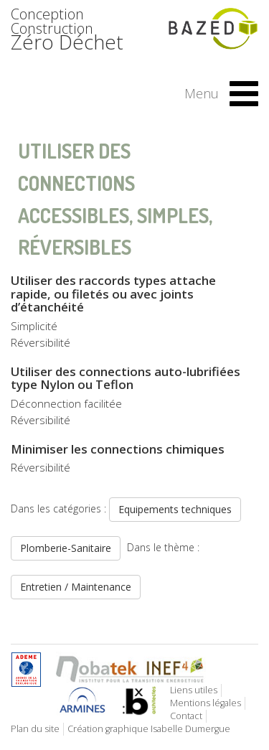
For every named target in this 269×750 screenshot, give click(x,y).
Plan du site (35, 729)
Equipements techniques (175, 509)
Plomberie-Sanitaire (65, 548)
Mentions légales (205, 703)
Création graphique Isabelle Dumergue (148, 729)
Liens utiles (193, 690)
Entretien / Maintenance (75, 587)
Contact (186, 716)
